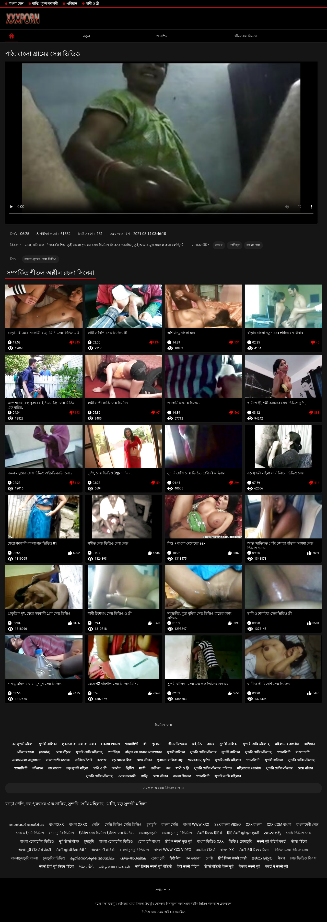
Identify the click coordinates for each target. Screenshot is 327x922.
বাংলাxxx (56, 824)
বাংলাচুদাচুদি (148, 833)
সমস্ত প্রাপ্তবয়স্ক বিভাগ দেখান (163, 788)
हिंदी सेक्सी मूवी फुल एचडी (243, 833)
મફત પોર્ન (86, 866)
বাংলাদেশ (54, 768)
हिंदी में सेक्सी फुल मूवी (178, 841)
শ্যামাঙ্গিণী (131, 744)
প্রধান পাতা (163, 890)
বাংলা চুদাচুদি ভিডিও (134, 850)
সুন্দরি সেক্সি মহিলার (203, 752)
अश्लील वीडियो (205, 850)
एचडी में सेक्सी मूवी (276, 866)
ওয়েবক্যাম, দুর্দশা (198, 760)
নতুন (86, 36)
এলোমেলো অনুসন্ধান (26, 760)
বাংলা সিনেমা (182, 776)
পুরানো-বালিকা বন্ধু (169, 760)
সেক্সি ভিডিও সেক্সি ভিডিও (122, 824)
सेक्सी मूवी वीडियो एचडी (271, 841)
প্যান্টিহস (234, 245)
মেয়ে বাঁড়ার (63, 752)
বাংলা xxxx (78, 824)
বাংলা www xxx (196, 824)
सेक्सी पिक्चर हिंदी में (209, 833)
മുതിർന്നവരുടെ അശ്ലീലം (92, 858)
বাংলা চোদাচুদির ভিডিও (37, 841)
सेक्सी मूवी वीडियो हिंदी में (71, 850)
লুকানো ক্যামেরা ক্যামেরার (79, 744)
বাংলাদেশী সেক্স (307, 824)
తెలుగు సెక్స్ (272, 833)
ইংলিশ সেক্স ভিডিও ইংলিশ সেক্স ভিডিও (106, 833)
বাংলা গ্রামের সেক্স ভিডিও (41, 259)
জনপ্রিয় (161, 36)
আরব (219, 245)
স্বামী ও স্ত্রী (92, 3)
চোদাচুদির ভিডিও (61, 833)
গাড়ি (144, 776)
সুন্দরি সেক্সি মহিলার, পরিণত (213, 768)
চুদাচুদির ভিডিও (54, 858)
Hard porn (110, 744)
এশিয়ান (71, 3)
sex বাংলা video (227, 824)
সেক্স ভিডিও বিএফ (303, 858)
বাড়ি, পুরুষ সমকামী (45, 3)
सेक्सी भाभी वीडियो (102, 850)
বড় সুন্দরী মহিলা (22, 744)
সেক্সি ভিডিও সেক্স (298, 833)
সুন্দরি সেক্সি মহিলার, (256, 744)
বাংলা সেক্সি (169, 824)
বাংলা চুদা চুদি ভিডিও (177, 833)
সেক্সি (95, 824)
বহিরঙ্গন (37, 768)
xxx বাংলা (254, 824)
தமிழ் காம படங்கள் (114, 866)
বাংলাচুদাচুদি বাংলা (24, 858)
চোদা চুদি (157, 858)
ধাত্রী (142, 768)
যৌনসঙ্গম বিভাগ (244, 36)
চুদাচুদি (151, 824)
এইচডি (197, 744)
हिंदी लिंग (175, 858)
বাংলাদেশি (303, 752)
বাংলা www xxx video (172, 850)
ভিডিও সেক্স (163, 725)
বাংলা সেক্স (16, 3)
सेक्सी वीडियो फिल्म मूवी (218, 866)
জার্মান (116, 768)
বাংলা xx (227, 850)
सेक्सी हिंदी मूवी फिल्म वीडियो (56, 866)
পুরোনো (157, 744)
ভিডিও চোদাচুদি (240, 841)
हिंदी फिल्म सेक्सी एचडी (232, 858)
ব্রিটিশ (130, 768)
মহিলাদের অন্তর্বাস (287, 744)
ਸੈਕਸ (281, 858)
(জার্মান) (44, 752)
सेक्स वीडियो (299, 841)
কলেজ (102, 760)
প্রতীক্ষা (155, 768)
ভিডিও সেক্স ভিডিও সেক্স (291, 850)
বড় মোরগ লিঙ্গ (121, 760)
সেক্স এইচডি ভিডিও (30, 833)
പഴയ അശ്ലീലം (133, 858)
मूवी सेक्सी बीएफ (69, 841)
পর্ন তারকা (192, 858)
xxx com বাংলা (279, 824)
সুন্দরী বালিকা (48, 744)
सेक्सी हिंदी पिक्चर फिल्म (253, 850)
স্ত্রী (145, 744)
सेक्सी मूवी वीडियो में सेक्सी (34, 850)
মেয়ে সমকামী (127, 776)
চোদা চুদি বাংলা (149, 841)
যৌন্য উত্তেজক (177, 744)
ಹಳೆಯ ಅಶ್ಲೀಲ (262, 858)
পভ (168, 768)
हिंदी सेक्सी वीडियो (188, 866)
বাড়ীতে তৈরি (83, 760)
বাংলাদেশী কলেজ (58, 760)
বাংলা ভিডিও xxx (210, 841)
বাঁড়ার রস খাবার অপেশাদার (143, 752)
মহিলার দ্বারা (25, 752)
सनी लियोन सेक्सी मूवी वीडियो (153, 866)
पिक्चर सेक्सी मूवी (249, 866)
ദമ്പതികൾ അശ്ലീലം (26, 824)
